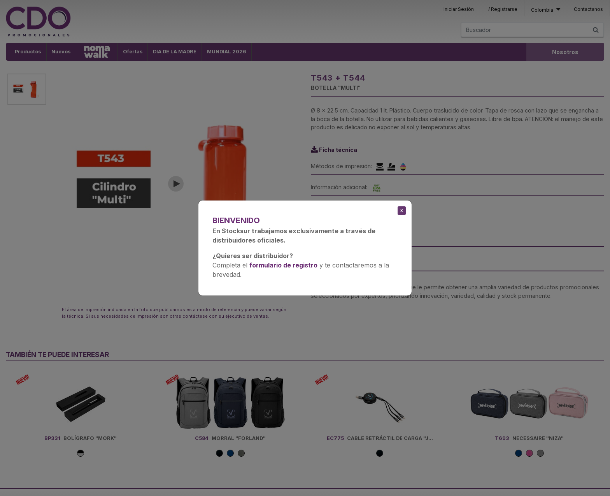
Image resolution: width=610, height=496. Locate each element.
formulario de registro (283, 265)
